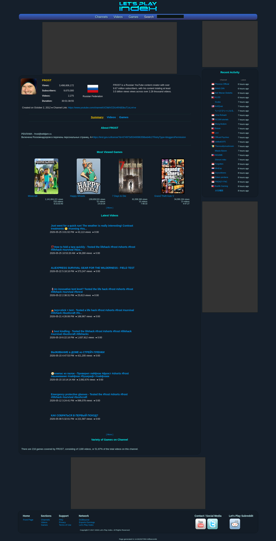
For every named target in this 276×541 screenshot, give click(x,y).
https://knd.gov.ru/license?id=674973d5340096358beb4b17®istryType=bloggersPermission (139, 137)
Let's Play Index (86, 525)
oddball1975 (220, 142)
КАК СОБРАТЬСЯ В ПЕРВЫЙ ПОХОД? (74, 415)
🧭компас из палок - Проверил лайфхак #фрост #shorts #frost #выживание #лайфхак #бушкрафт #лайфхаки (90, 375)
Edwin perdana (221, 177)
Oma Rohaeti (220, 115)
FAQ (61, 520)
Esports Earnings (87, 522)
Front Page (28, 520)
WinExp (218, 168)
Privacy (62, 522)
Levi (217, 133)
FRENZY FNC (221, 182)
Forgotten (219, 164)
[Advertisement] (109, 48)
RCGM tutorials (221, 119)
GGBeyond (84, 520)
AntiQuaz (219, 106)
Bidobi (217, 128)
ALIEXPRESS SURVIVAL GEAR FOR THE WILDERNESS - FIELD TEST (93, 268)
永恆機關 (219, 190)
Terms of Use (65, 525)
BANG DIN (219, 88)
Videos (111, 117)
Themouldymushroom (224, 146)
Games (123, 117)
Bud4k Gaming (221, 186)
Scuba (218, 102)
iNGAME (219, 155)
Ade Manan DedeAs (223, 93)
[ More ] (109, 208)
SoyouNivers (220, 173)
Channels (45, 520)
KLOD (217, 97)
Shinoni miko (220, 160)
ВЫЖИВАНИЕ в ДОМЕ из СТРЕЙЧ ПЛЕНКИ (78, 352)
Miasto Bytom (221, 151)
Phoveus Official (222, 84)
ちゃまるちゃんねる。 (225, 110)
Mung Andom (220, 124)
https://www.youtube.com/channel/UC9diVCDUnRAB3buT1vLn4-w (102, 107)
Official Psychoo (222, 137)
